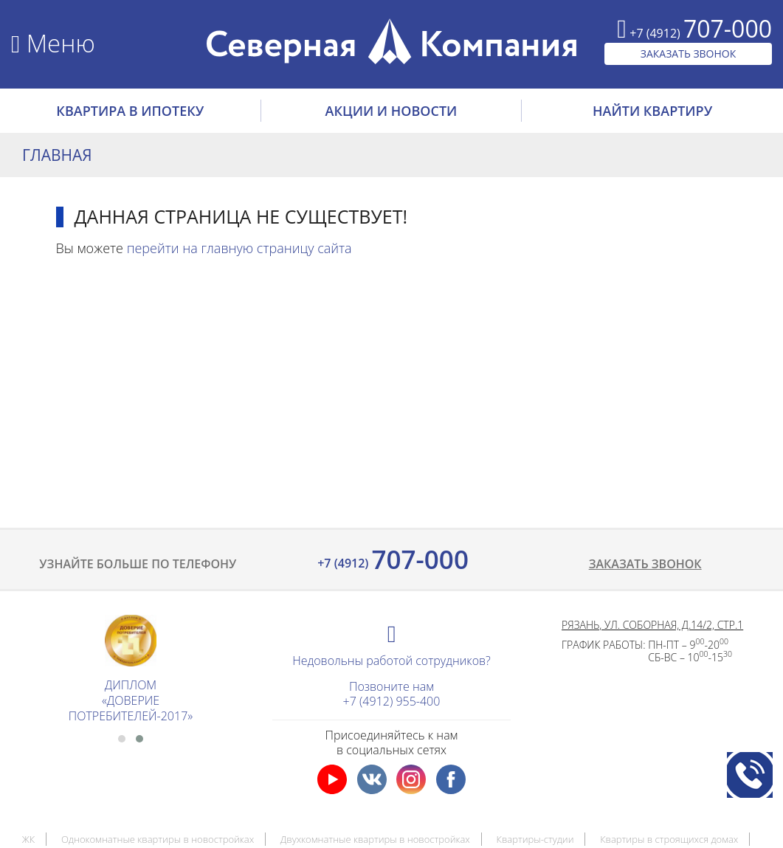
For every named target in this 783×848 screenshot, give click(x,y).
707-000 (391, 559)
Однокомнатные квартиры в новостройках (157, 839)
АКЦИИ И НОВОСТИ (391, 111)
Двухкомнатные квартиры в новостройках (375, 839)
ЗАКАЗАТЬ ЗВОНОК (689, 53)
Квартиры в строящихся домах (669, 839)
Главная (57, 155)
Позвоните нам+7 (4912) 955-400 (392, 693)
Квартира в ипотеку (130, 111)
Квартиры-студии (534, 839)
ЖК (28, 839)
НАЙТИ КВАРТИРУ (652, 111)
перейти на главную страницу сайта (239, 248)
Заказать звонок (645, 564)
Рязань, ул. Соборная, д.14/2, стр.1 (652, 625)
